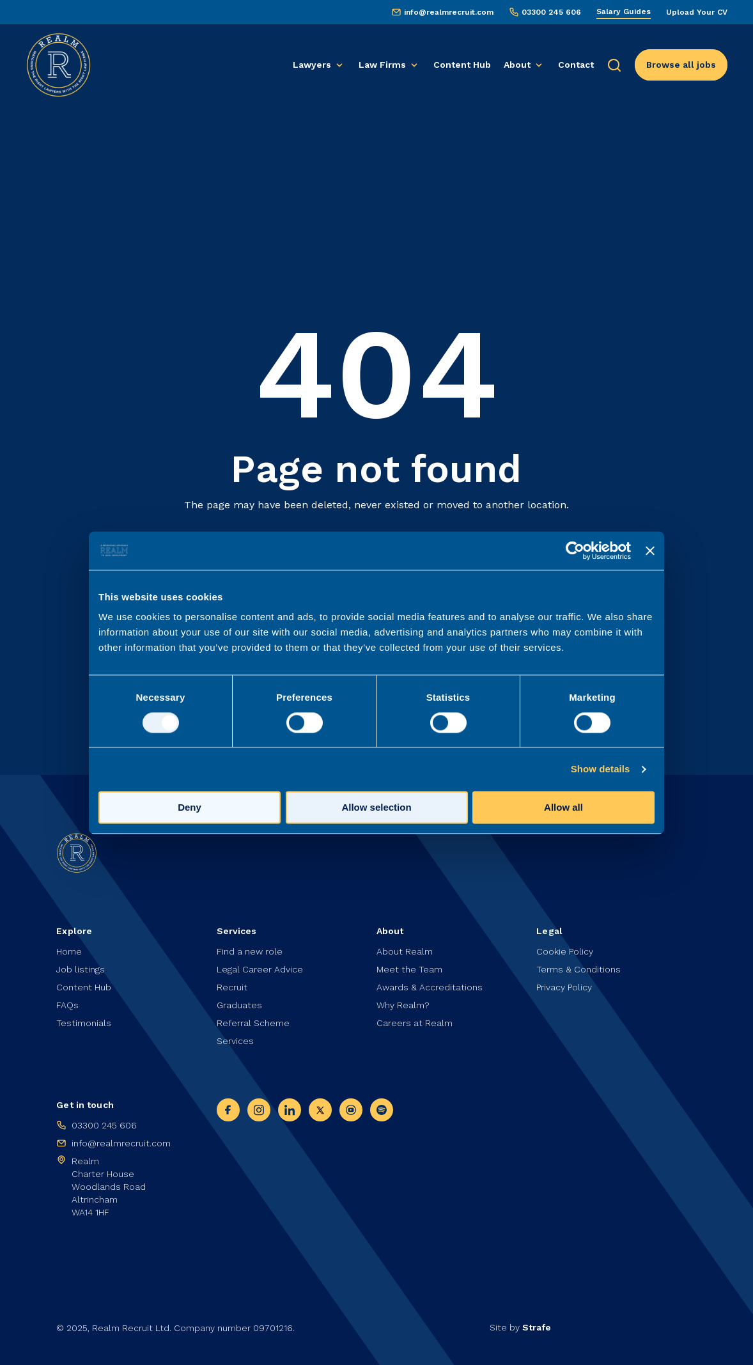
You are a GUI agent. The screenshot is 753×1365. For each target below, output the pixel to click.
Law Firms (382, 64)
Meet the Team (409, 969)
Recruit (232, 987)
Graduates (239, 1005)
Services (235, 1041)
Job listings (80, 969)
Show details (600, 768)
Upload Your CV (696, 12)
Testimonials (83, 1023)
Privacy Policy (564, 987)
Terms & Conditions (578, 969)
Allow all (563, 807)
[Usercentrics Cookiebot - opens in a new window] (575, 550)
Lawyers (312, 64)
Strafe (536, 1327)
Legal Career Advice (260, 969)
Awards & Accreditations (429, 987)
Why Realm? (403, 1005)
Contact (576, 64)
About (517, 64)
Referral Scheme (253, 1023)
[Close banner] (650, 550)
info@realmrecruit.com (448, 12)
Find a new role (250, 951)
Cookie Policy (564, 951)
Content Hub (462, 64)
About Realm (404, 951)
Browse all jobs (681, 64)
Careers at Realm (414, 1023)
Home (69, 951)
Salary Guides (623, 11)
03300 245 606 (551, 12)
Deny (189, 807)
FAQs (67, 1005)
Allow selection (376, 807)
